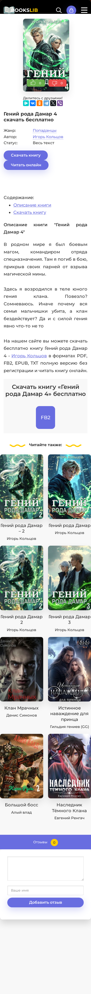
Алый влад (21, 812)
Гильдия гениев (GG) (69, 726)
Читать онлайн (26, 165)
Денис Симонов (21, 715)
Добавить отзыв (45, 902)
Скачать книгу (26, 155)
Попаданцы (45, 130)
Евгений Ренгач (69, 818)
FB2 (45, 417)
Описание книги (32, 205)
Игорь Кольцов (48, 136)
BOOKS (24, 10)
